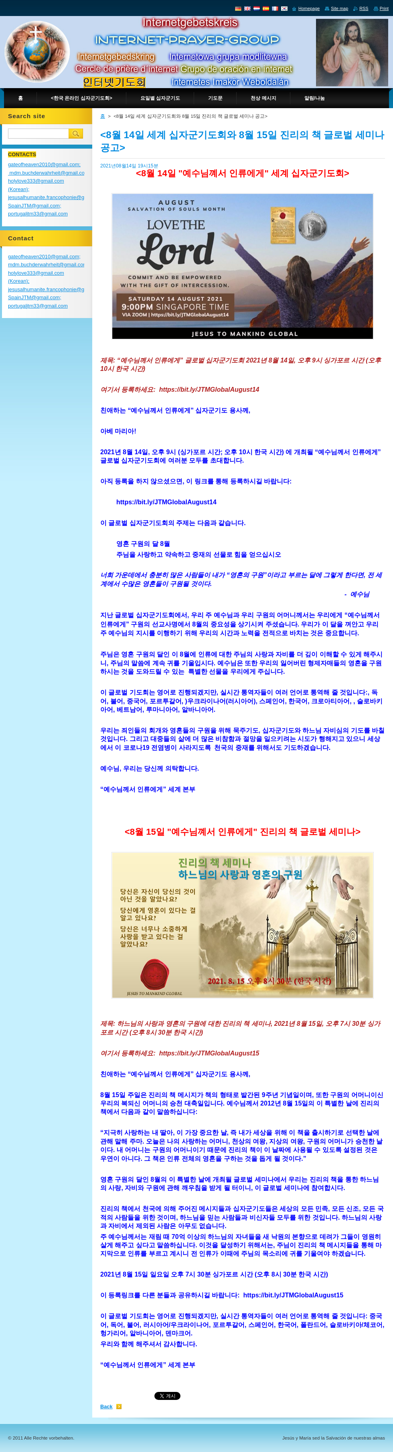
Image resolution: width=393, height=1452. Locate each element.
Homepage (309, 8)
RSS (363, 8)
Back (106, 1407)
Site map (339, 8)
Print (384, 8)
